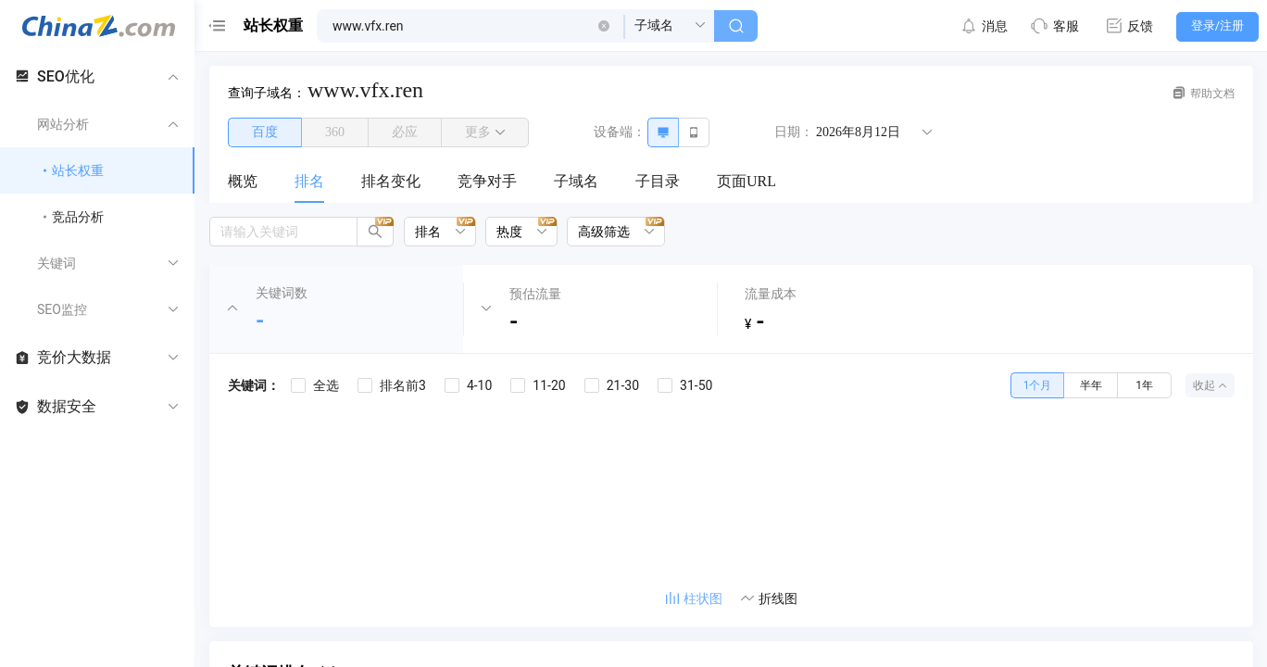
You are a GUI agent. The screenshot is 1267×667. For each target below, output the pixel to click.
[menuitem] (242, 182)
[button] (603, 25)
